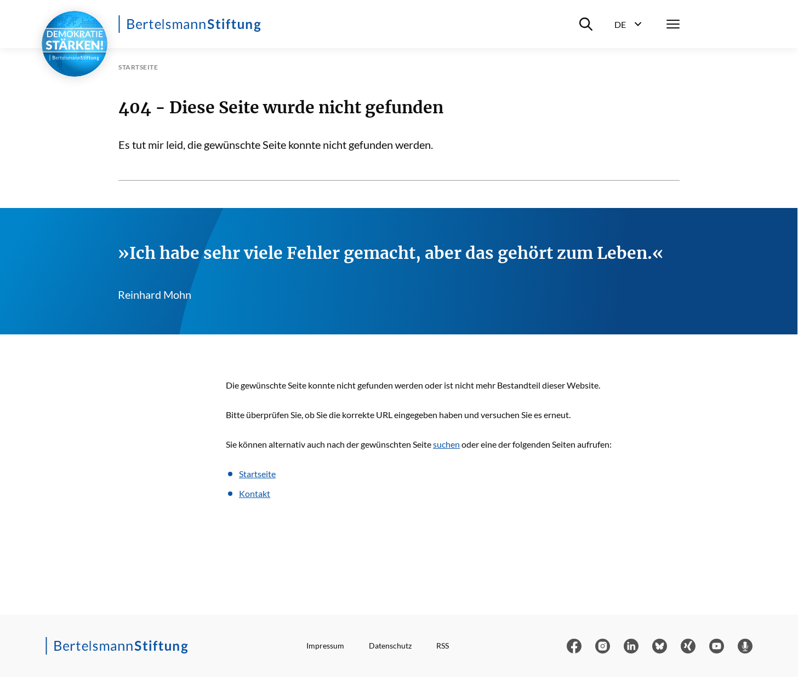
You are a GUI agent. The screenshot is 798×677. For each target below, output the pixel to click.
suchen (446, 444)
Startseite (257, 473)
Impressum (325, 645)
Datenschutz (390, 645)
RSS (442, 645)
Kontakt (254, 493)
